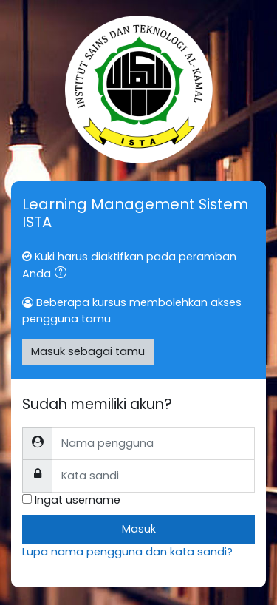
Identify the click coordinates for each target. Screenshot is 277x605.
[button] (63, 274)
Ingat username (77, 500)
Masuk (139, 528)
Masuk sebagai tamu (88, 351)
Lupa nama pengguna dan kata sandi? (127, 551)
